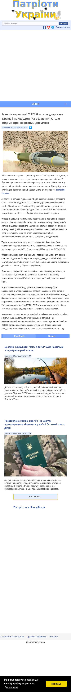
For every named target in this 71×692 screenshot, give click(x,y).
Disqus (51, 336)
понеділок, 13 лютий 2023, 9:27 (14, 127)
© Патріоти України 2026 (12, 636)
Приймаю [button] (56, 684)
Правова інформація (36, 636)
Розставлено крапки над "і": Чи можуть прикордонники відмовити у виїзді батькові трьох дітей (34, 424)
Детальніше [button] (11, 687)
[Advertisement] (35, 65)
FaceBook (19, 336)
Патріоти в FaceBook (29, 507)
